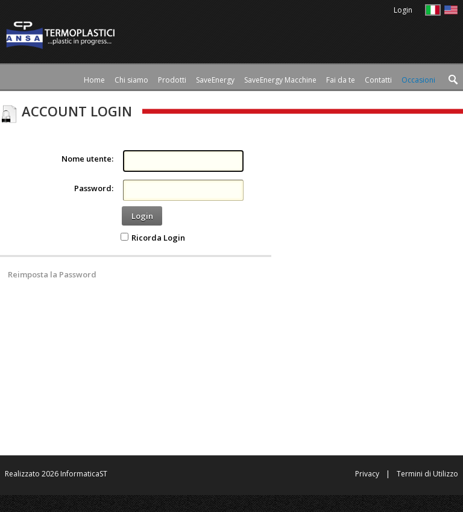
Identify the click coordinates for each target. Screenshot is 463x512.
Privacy (367, 474)
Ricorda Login (158, 237)
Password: (93, 188)
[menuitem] (172, 80)
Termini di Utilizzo (427, 474)
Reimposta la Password (52, 274)
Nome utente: (87, 158)
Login (142, 215)
